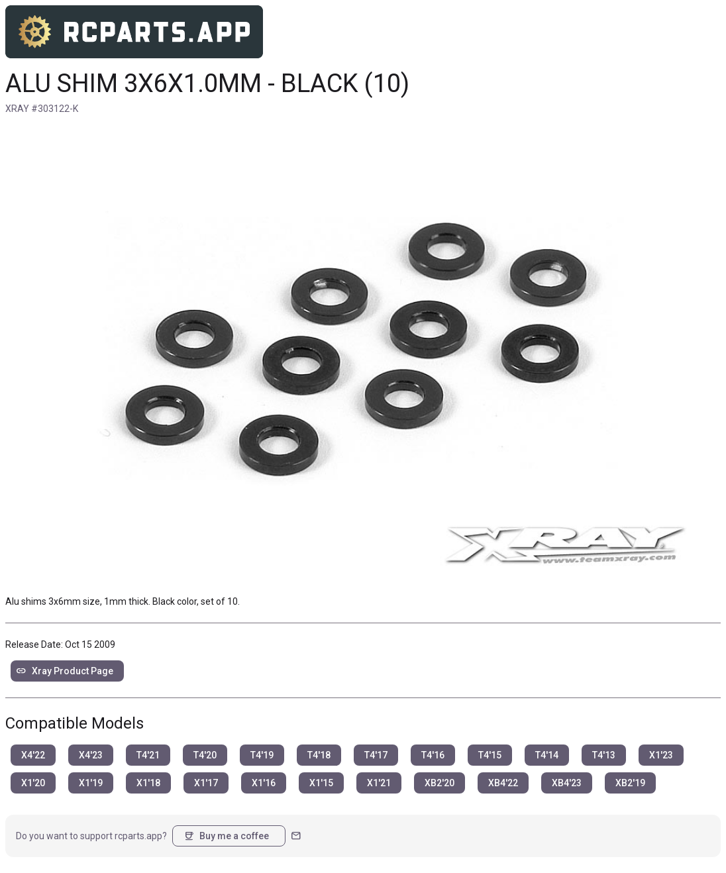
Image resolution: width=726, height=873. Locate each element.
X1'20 (33, 783)
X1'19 (91, 783)
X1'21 (379, 783)
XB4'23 (567, 783)
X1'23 (661, 755)
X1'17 (206, 783)
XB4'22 (503, 783)
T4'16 (432, 755)
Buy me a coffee (226, 836)
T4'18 (319, 755)
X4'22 (33, 755)
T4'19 (262, 755)
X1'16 (264, 783)
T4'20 (205, 755)
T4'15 (489, 755)
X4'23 (91, 755)
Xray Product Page (64, 671)
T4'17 (376, 755)
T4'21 (148, 755)
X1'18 (148, 783)
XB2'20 (439, 783)
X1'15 (321, 783)
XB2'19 (630, 783)
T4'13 (603, 755)
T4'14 (546, 755)
